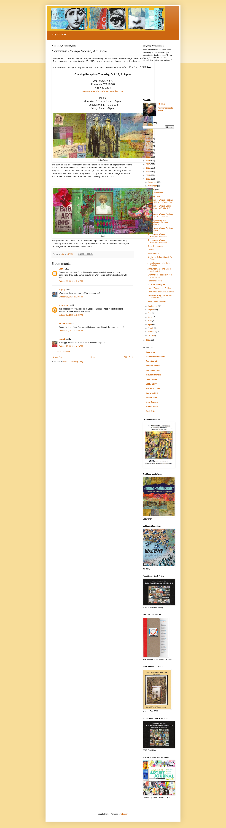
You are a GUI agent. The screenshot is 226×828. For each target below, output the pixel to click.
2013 (148, 179)
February (152, 332)
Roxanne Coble (153, 388)
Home (93, 357)
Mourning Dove (154, 196)
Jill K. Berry (151, 384)
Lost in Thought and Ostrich (159, 288)
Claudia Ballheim (153, 375)
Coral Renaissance (155, 246)
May (150, 321)
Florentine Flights (155, 281)
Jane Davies (151, 379)
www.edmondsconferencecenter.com (102, 91)
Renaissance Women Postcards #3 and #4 (157, 235)
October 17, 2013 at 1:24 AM (71, 315)
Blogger (124, 814)
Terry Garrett (151, 361)
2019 (148, 157)
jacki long (150, 352)
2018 (148, 160)
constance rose (153, 370)
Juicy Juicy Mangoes (156, 284)
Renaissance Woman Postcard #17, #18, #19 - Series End (160, 201)
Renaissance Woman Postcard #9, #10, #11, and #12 (160, 215)
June (150, 317)
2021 (148, 149)
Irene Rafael (151, 397)
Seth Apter (151, 411)
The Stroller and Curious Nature (161, 292)
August (151, 310)
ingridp (62, 290)
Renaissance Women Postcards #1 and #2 (157, 241)
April (150, 324)
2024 (148, 139)
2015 (148, 171)
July (150, 313)
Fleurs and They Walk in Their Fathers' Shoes (160, 296)
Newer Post (57, 357)
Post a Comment (63, 352)
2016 (148, 168)
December (152, 182)
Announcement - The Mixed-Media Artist (159, 270)
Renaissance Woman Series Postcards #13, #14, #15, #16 (159, 208)
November (152, 186)
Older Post (128, 357)
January (151, 335)
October (151, 189)
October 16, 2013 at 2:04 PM (71, 297)
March (151, 328)
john (163, 104)
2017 (148, 164)
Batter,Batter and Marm (157, 301)
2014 (148, 175)
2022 (148, 146)
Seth (61, 269)
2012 (148, 340)
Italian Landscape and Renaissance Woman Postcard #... (158, 222)
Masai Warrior (153, 253)
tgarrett (62, 339)
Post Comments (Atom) (73, 362)
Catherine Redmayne (155, 357)
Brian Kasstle (65, 323)
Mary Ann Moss (153, 366)
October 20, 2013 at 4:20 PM (71, 346)
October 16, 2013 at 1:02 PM (71, 281)
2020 (148, 153)
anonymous (64, 305)
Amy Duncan (152, 402)
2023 (148, 142)
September (153, 306)
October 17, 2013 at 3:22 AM (71, 331)
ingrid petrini (152, 393)
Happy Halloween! (155, 193)
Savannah (152, 250)
